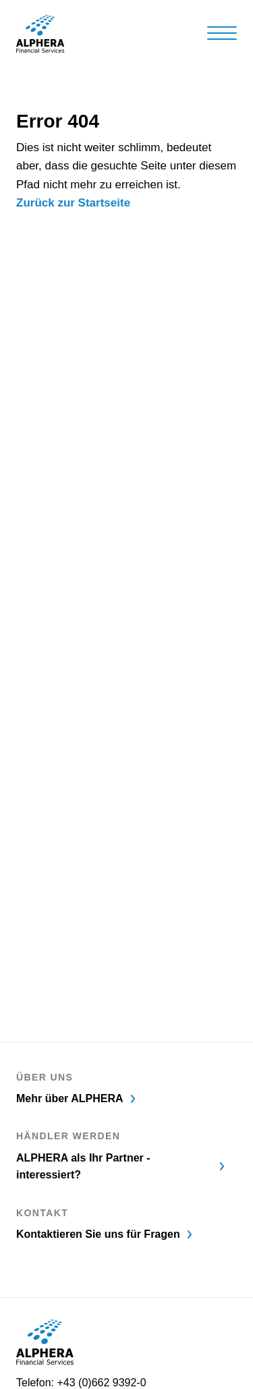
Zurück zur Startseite (73, 202)
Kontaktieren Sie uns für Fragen (105, 1234)
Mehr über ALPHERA (76, 1098)
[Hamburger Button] (222, 33)
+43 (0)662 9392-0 (101, 1382)
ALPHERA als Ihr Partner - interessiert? (121, 1166)
